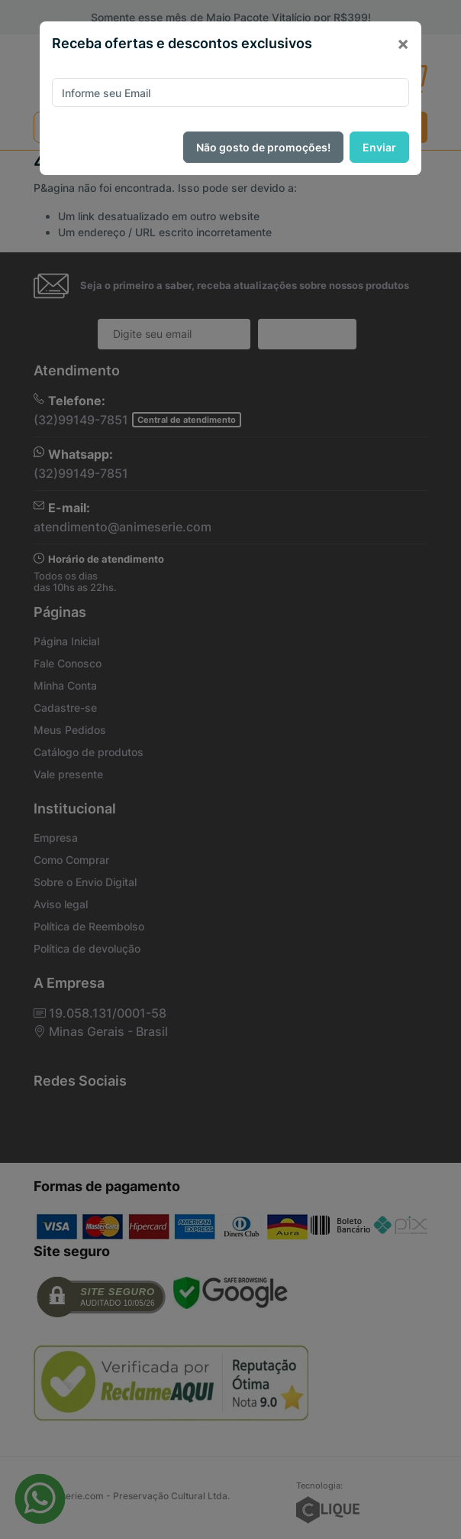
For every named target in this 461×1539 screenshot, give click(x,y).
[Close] (403, 43)
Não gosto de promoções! (263, 147)
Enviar (379, 147)
